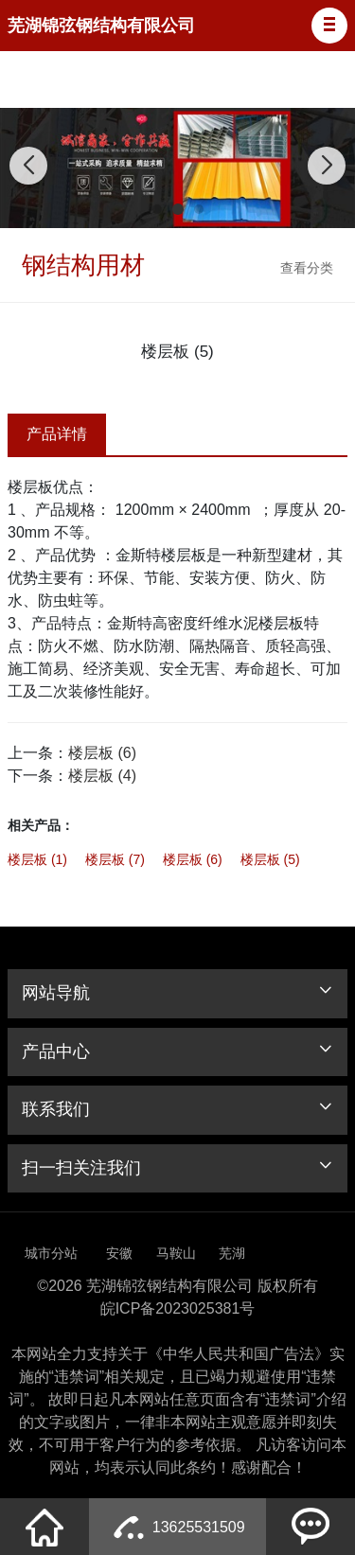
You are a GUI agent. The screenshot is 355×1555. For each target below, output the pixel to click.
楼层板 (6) (102, 753)
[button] (329, 26)
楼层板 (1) (37, 859)
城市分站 (51, 1253)
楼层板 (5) (270, 859)
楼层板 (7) (115, 859)
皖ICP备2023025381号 (178, 1308)
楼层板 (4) (102, 776)
